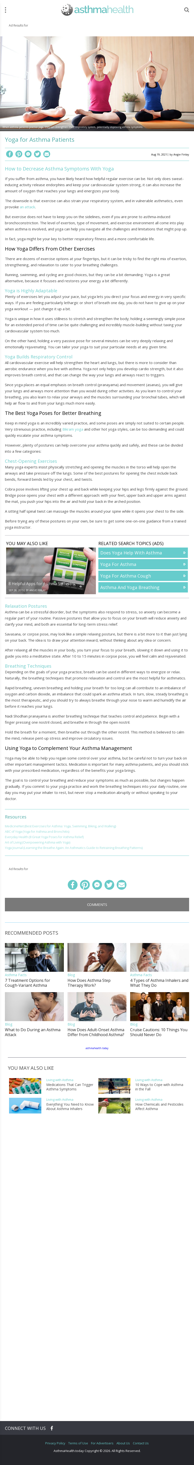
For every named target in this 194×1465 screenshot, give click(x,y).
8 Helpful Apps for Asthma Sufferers (42, 583)
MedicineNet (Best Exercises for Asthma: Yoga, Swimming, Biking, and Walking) (60, 826)
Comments (97, 904)
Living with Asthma (59, 1080)
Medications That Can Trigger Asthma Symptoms (69, 1087)
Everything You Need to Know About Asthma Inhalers (70, 1106)
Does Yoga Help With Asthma (131, 553)
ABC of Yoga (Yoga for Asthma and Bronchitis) (37, 831)
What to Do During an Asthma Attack (32, 1032)
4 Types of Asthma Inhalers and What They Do (159, 983)
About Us (123, 1443)
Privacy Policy (55, 1443)
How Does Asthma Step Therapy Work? (89, 983)
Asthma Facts (16, 975)
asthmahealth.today (97, 1048)
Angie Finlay (181, 154)
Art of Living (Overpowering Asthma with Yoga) (37, 842)
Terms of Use (78, 1443)
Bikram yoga (72, 429)
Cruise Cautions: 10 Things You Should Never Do (158, 1032)
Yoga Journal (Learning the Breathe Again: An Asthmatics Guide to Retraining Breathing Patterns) (74, 847)
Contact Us (141, 1443)
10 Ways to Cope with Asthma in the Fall (159, 1087)
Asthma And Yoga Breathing (130, 587)
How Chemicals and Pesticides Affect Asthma (159, 1106)
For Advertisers (102, 1443)
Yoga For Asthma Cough (125, 576)
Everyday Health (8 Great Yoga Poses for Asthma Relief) (44, 837)
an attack (27, 206)
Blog (71, 975)
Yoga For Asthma (118, 564)
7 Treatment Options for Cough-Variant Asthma (27, 983)
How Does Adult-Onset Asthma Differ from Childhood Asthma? (96, 1032)
